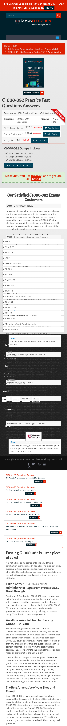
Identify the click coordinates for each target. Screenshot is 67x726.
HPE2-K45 (8, 285)
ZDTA (6, 241)
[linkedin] (44, 464)
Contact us (11, 380)
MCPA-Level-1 (10, 329)
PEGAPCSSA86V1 (12, 263)
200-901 (8, 302)
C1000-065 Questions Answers (20, 487)
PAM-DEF (8, 247)
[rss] (29, 466)
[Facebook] (28, 464)
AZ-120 (7, 313)
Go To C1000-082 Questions (18, 165)
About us (11, 376)
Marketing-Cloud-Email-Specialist (19, 324)
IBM (15, 45)
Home (7, 45)
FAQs (9, 373)
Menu (33, 37)
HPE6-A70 (9, 318)
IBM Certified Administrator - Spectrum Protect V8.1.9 (32, 48)
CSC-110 (8, 291)
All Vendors (12, 355)
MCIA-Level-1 (10, 307)
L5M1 (6, 258)
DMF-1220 (9, 280)
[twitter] (33, 464)
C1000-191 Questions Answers (20, 499)
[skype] (39, 464)
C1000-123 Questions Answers (20, 475)
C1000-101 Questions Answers (20, 538)
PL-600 (7, 269)
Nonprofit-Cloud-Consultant (17, 296)
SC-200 (7, 274)
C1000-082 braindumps (44, 708)
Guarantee (11, 358)
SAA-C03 (8, 252)
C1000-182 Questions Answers (20, 511)
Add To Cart (52, 128)
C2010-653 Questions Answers (20, 523)
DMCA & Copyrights (16, 383)
